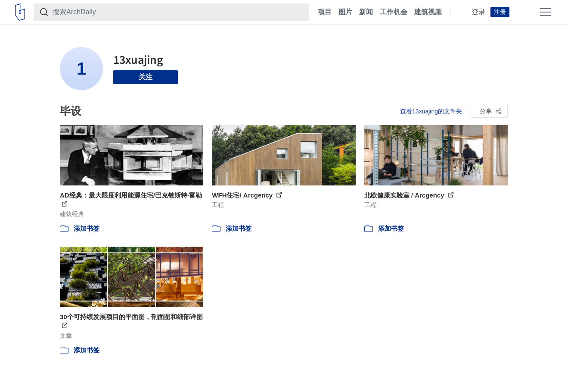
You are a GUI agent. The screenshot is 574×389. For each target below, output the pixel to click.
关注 (145, 77)
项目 (325, 12)
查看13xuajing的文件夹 (431, 111)
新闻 (366, 12)
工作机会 (393, 12)
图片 (345, 12)
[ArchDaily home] (20, 12)
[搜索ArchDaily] (178, 12)
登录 (478, 12)
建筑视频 (428, 12)
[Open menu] (545, 12)
